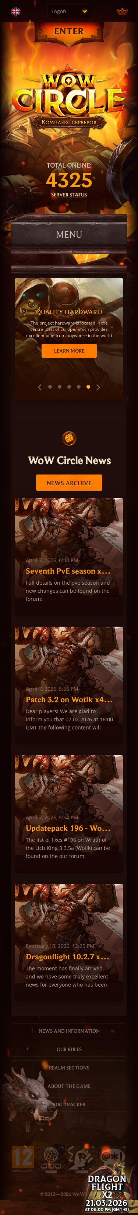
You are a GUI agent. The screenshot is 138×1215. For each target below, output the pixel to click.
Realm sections (69, 1067)
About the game (69, 1086)
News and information (69, 1030)
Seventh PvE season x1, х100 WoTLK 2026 (69, 571)
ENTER (69, 31)
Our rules (69, 1049)
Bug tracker (69, 1104)
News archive (69, 483)
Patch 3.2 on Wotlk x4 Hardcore (69, 699)
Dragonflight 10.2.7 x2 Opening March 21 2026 (69, 956)
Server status (69, 194)
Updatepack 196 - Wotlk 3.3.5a (69, 828)
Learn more (69, 350)
